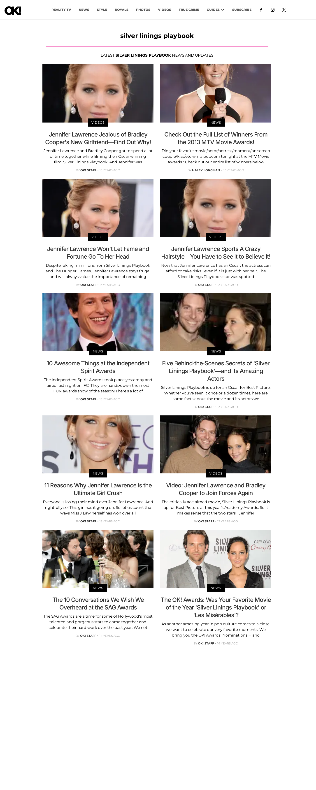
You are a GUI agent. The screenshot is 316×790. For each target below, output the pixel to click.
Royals (121, 10)
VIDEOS (164, 10)
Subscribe (241, 10)
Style (102, 10)
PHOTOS (143, 10)
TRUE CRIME (189, 10)
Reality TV (61, 10)
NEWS (84, 10)
